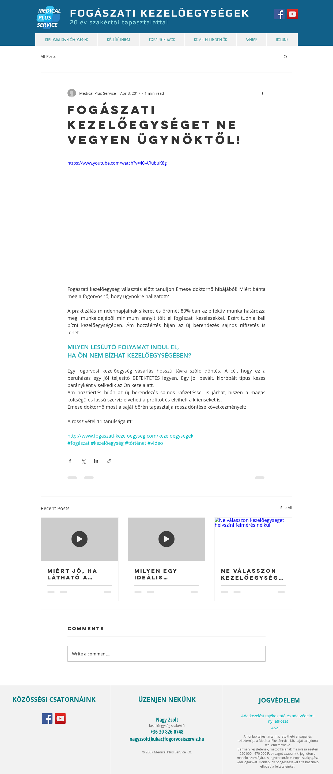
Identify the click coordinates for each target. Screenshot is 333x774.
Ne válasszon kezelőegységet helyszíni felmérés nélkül (252, 574)
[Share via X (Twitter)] (83, 461)
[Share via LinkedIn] (96, 461)
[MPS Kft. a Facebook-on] (279, 14)
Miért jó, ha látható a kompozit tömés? (72, 574)
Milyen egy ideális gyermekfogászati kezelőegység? (166, 574)
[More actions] (262, 93)
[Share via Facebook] (70, 461)
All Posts (48, 56)
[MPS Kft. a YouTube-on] (292, 14)
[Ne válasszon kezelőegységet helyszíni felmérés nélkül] (253, 539)
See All (286, 507)
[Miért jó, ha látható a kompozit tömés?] (79, 539)
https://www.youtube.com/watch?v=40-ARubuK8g (117, 163)
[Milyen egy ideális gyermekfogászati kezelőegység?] (166, 539)
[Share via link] (109, 461)
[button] (285, 56)
